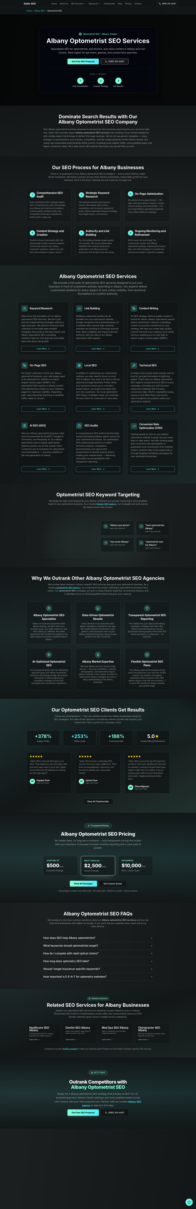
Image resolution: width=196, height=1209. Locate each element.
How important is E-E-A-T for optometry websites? (98, 976)
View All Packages (83, 883)
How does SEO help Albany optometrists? (98, 937)
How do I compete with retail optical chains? (98, 953)
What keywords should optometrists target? (98, 945)
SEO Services (78, 4)
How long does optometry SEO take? (98, 961)
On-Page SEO (38, 365)
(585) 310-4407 (114, 1112)
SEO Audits (91, 425)
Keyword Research (41, 308)
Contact (137, 4)
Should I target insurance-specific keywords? (98, 969)
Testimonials (109, 4)
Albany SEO (39, 11)
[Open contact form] (189, 1202)
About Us (64, 4)
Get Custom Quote (112, 883)
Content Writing (148, 308)
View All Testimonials (98, 801)
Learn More (43, 349)
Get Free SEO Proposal (83, 1112)
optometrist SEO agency (68, 587)
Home (54, 4)
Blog (120, 4)
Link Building (92, 308)
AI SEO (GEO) (38, 425)
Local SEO (90, 365)
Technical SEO (147, 365)
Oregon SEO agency (106, 504)
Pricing (128, 4)
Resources (95, 4)
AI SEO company (70, 1049)
